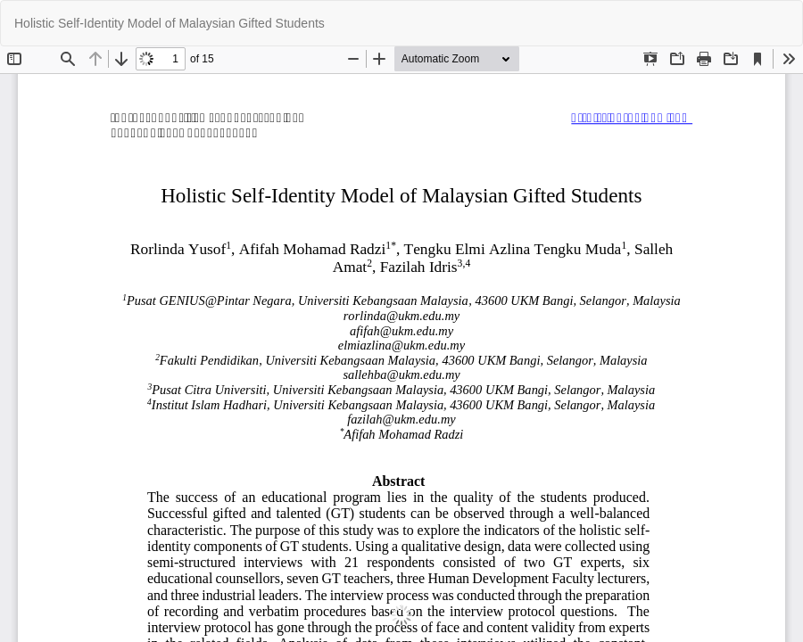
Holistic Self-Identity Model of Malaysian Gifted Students (169, 23)
